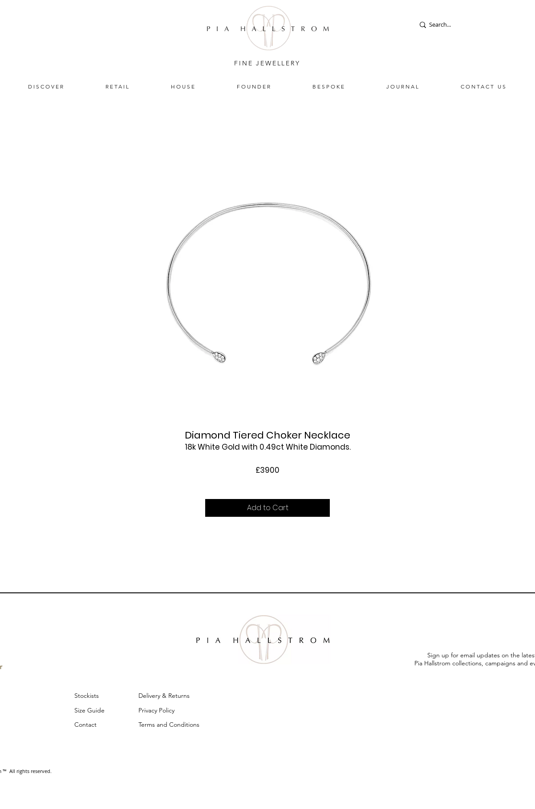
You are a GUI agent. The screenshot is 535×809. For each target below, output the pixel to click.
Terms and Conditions (168, 724)
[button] (46, 86)
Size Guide (89, 710)
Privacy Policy (157, 710)
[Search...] (445, 24)
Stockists (86, 696)
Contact (85, 724)
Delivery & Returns (164, 696)
